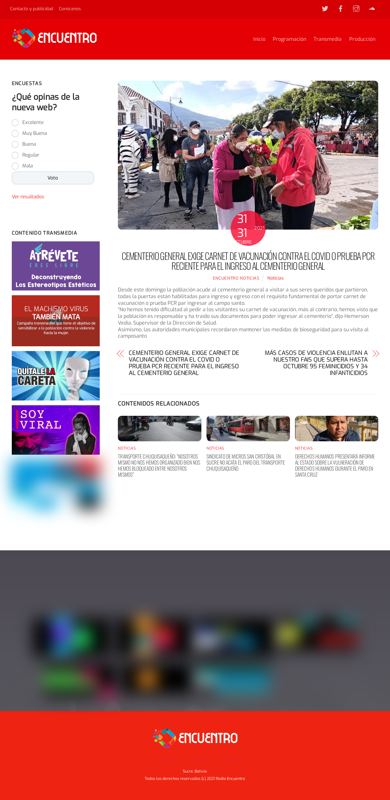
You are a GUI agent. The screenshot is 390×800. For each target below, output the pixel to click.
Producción (362, 39)
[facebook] (340, 8)
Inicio (259, 39)
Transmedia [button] (203, 760)
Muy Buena (34, 133)
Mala (27, 166)
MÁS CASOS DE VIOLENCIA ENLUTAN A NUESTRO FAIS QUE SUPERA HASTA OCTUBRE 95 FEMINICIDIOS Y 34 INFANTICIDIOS (316, 363)
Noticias (275, 278)
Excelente (33, 122)
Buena (29, 144)
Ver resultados (28, 197)
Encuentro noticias (236, 278)
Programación (289, 39)
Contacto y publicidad (31, 8)
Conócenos (70, 8)
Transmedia (328, 39)
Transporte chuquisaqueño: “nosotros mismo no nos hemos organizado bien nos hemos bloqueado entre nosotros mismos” (159, 465)
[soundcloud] (371, 8)
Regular (30, 155)
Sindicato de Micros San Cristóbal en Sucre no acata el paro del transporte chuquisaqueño (245, 462)
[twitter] (325, 8)
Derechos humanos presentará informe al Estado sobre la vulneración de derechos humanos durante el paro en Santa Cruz (335, 465)
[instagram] (356, 8)
